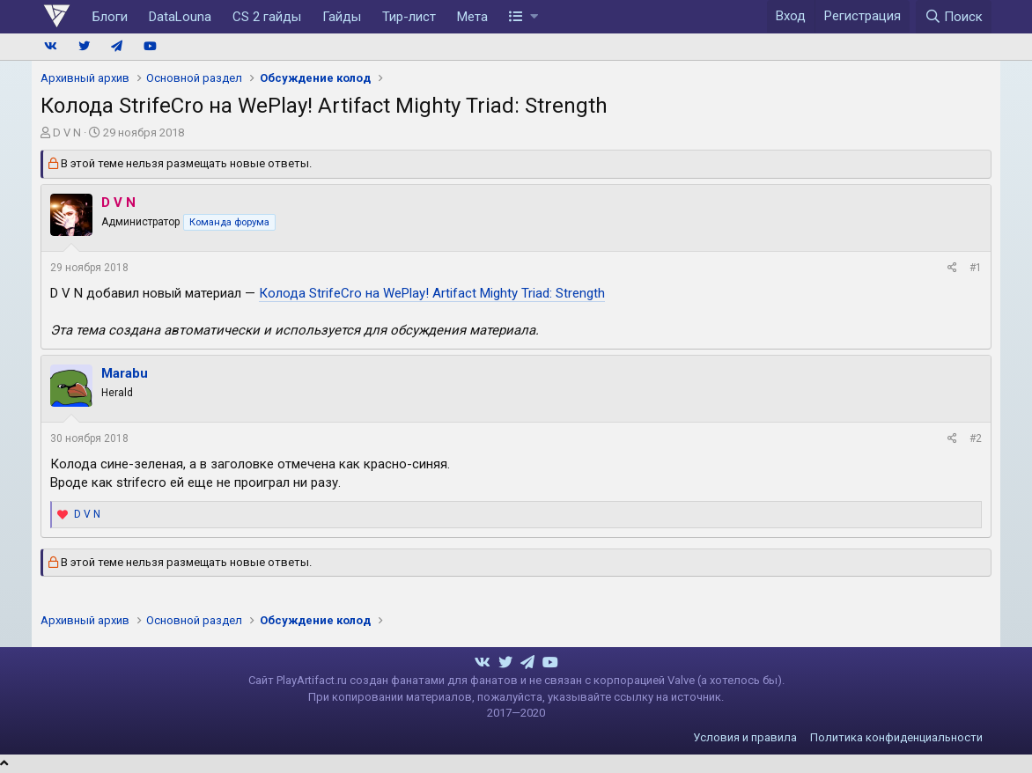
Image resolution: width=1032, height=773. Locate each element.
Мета (472, 17)
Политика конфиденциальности (896, 737)
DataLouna (180, 17)
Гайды (341, 17)
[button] (523, 16)
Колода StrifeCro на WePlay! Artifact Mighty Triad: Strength (432, 293)
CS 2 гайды (266, 17)
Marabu (124, 373)
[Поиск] (953, 16)
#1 (975, 267)
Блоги (110, 17)
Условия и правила (745, 737)
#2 (975, 438)
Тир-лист (409, 17)
